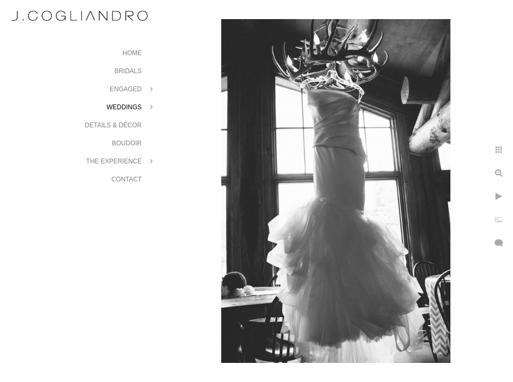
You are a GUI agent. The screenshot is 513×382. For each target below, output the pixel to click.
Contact (126, 179)
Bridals (128, 71)
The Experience (114, 161)
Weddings (124, 107)
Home (132, 53)
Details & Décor (113, 125)
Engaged (126, 89)
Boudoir (127, 143)
